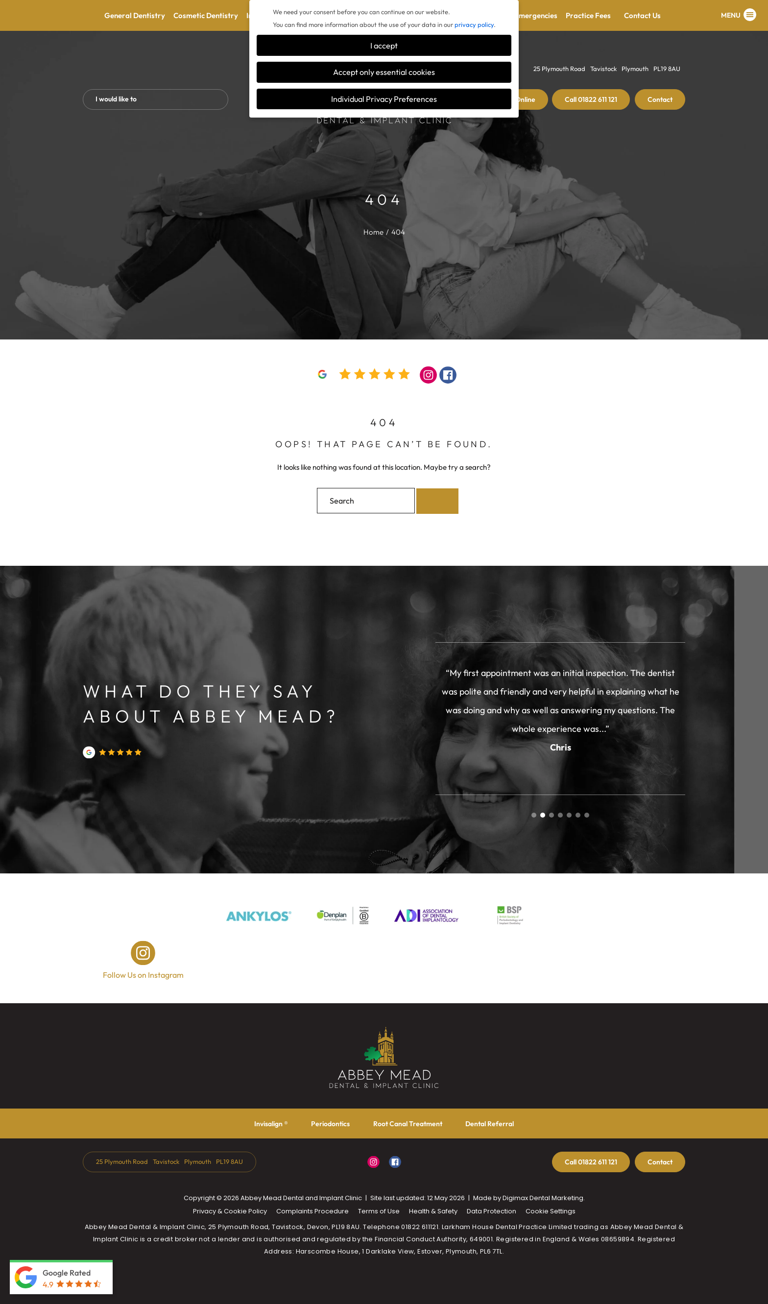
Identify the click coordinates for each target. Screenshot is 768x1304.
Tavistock (603, 68)
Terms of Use (379, 1211)
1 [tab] (533, 815)
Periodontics (330, 1123)
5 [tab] (569, 815)
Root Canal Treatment (407, 1123)
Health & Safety (433, 1211)
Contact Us (642, 15)
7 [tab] (586, 815)
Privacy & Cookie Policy (230, 1211)
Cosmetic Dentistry (205, 15)
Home (373, 231)
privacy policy (474, 24)
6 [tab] (578, 815)
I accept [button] (384, 45)
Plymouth (635, 68)
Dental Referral (489, 1123)
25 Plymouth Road (559, 68)
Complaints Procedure (312, 1211)
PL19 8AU (666, 68)
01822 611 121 (591, 99)
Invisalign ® (271, 1123)
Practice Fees (592, 15)
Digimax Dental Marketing (543, 1198)
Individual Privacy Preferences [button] (384, 99)
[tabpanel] (560, 709)
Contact (660, 99)
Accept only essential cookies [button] (384, 72)
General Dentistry (134, 15)
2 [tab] (542, 815)
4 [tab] (560, 815)
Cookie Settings (551, 1211)
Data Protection (491, 1211)
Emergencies (535, 15)
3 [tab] (551, 815)
